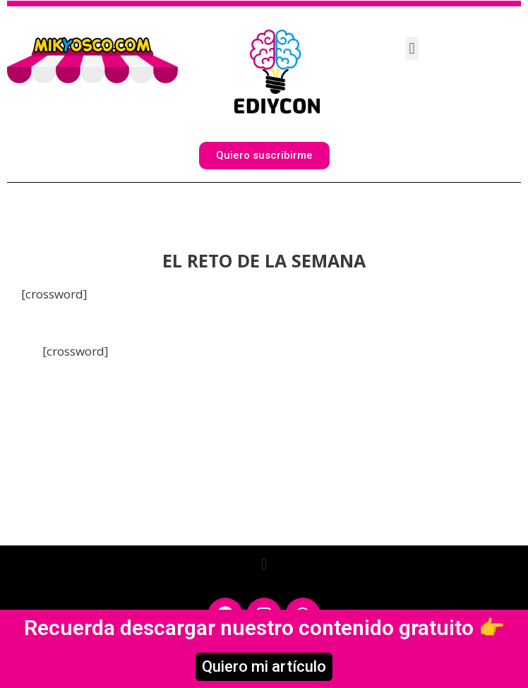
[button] (412, 48)
